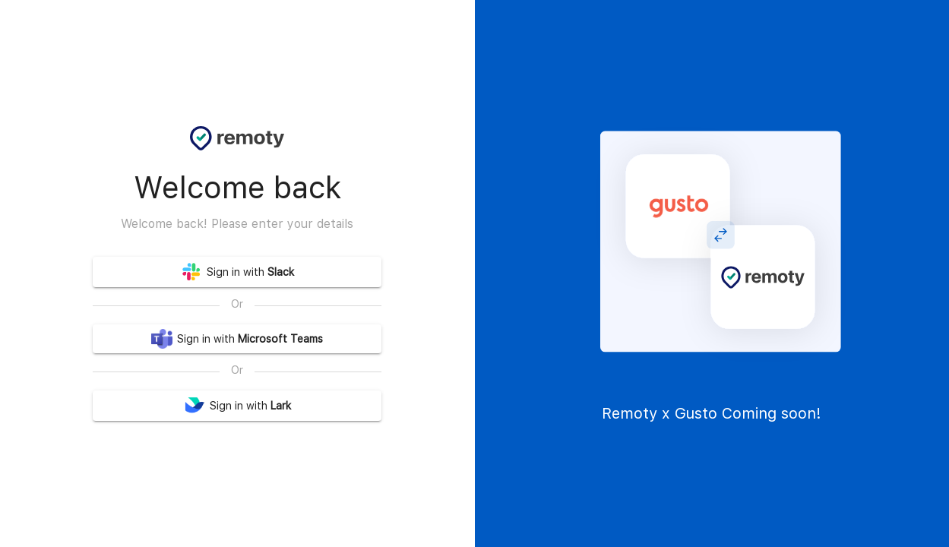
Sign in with (237, 272)
